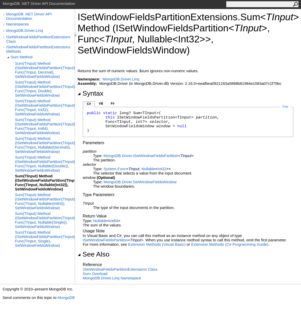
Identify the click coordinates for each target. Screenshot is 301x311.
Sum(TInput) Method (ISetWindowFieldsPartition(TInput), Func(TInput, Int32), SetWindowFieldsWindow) (45, 107)
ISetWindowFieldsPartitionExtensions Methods (38, 49)
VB (101, 103)
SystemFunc (115, 169)
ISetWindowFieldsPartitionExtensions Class (38, 39)
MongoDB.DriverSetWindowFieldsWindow (140, 182)
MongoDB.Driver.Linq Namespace (112, 278)
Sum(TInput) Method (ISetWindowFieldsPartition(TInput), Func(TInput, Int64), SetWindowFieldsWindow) (45, 126)
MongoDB (66, 297)
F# (112, 103)
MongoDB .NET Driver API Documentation (29, 16)
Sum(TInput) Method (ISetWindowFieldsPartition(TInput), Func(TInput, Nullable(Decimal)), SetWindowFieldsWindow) (45, 145)
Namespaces (17, 24)
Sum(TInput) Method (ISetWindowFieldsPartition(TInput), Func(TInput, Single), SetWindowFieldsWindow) (45, 239)
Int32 (162, 169)
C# (89, 104)
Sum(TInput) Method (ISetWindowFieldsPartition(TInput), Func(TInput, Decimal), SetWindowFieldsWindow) (45, 70)
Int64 (114, 220)
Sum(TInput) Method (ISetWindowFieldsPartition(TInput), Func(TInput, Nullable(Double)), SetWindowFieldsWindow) (45, 163)
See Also (94, 254)
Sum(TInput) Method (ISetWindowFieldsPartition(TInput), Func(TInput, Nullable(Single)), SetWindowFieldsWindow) (45, 220)
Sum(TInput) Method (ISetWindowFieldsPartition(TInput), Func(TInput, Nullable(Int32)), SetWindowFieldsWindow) (45, 182)
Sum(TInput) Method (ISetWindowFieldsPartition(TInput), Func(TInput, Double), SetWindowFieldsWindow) (45, 88)
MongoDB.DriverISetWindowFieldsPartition (141, 155)
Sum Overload (95, 273)
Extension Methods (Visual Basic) (157, 244)
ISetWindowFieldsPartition (105, 240)
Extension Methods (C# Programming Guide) (229, 244)
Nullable (148, 169)
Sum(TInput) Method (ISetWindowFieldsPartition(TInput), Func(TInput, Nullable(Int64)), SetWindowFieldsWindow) (45, 201)
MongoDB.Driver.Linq (24, 30)
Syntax (90, 93)
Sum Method (21, 57)
